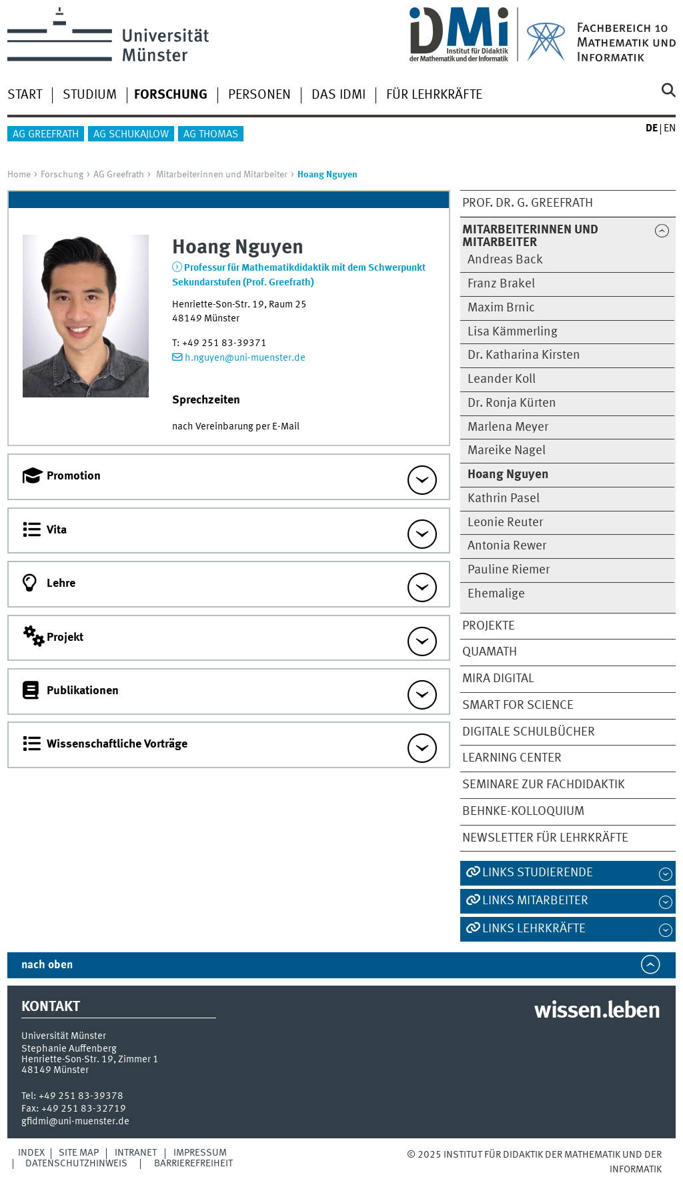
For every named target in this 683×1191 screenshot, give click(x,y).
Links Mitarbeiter (535, 901)
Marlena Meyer (508, 427)
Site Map (79, 1153)
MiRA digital (498, 679)
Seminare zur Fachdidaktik (543, 785)
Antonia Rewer (507, 546)
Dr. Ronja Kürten (512, 403)
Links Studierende (537, 873)
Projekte (488, 626)
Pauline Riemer (509, 570)
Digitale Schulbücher (528, 732)
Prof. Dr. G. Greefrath (527, 203)
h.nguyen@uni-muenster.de (245, 358)
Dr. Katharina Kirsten (524, 355)
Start (24, 95)
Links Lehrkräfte (534, 929)
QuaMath (489, 652)
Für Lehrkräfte (434, 95)
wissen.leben (596, 1012)
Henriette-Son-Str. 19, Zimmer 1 (90, 1059)
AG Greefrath (46, 134)
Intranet (136, 1153)
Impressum (200, 1153)
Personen (259, 95)
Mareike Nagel (507, 451)
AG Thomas (210, 134)
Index (31, 1153)
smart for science (518, 706)
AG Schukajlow (131, 134)
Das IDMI (338, 95)
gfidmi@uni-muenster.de (75, 1121)
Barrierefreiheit (193, 1163)
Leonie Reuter (505, 523)
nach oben (47, 965)
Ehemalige (496, 594)
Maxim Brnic (501, 308)
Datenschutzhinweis (76, 1163)
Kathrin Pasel (504, 499)
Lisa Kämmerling (513, 332)
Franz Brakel (501, 284)
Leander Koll (502, 379)
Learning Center (512, 758)
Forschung (62, 174)
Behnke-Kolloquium (523, 812)
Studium (90, 95)
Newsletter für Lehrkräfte (545, 838)
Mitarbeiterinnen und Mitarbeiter (221, 174)
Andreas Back (505, 260)
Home (19, 174)
